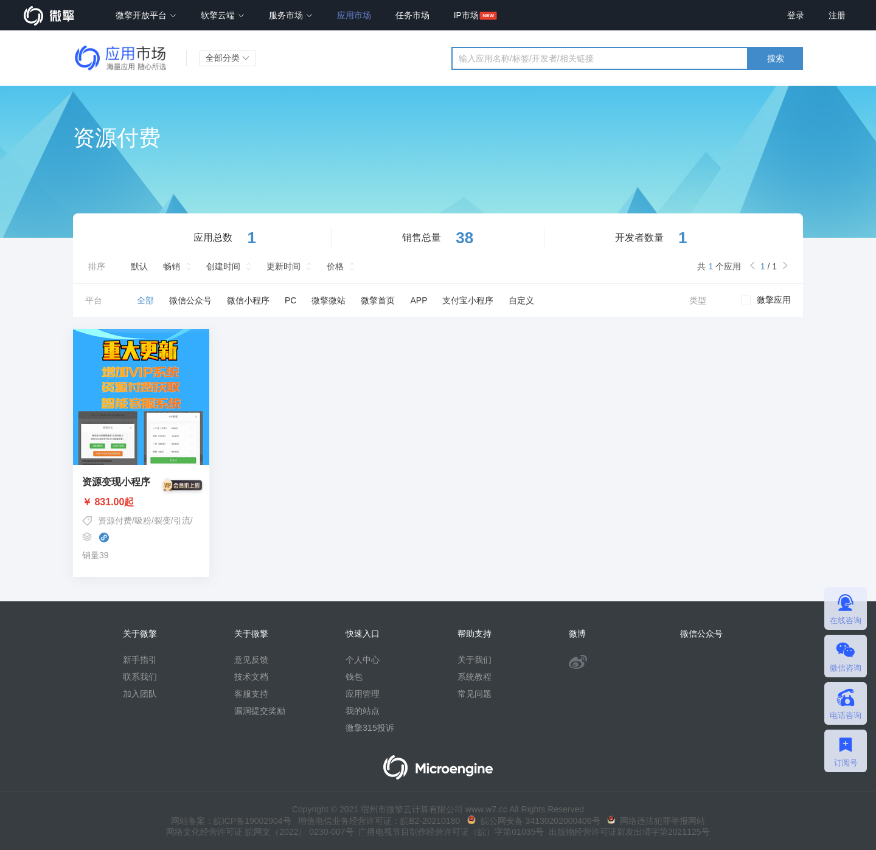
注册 (837, 15)
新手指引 (140, 660)
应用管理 (363, 694)
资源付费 (115, 520)
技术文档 (251, 677)
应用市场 (354, 15)
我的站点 (363, 711)
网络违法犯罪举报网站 (656, 821)
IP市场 (466, 15)
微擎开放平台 (146, 15)
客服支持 (251, 694)
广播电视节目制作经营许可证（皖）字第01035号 (449, 832)
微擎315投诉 (370, 728)
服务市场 (291, 15)
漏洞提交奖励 (259, 711)
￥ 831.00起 (141, 502)
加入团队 (140, 694)
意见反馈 (251, 660)
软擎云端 (223, 15)
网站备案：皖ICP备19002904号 (231, 821)
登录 (795, 15)
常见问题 (474, 694)
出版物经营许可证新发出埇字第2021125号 (626, 832)
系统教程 (474, 677)
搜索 (775, 58)
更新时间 (283, 266)
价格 (335, 266)
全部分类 (227, 58)
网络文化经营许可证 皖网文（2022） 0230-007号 (259, 832)
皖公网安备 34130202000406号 (533, 821)
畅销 (171, 266)
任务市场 (412, 15)
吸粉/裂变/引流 (162, 520)
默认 (139, 266)
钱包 (354, 677)
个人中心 (363, 660)
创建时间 (223, 266)
